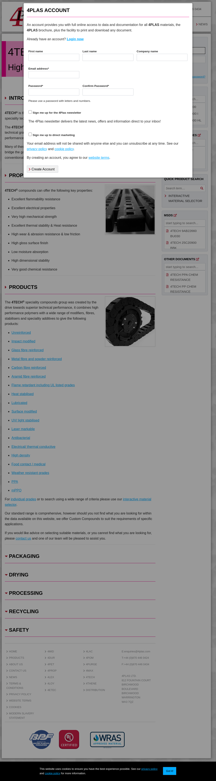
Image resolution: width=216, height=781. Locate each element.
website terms (99, 157)
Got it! (169, 771)
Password (35, 86)
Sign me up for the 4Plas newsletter (57, 112)
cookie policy (52, 773)
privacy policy (149, 768)
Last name (89, 51)
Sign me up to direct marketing (54, 135)
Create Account (42, 169)
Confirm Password (95, 86)
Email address (38, 68)
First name (35, 51)
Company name (147, 51)
